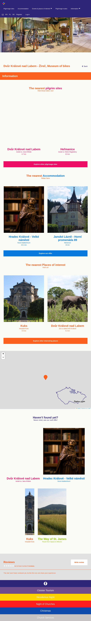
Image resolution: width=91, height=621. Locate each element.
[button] (45, 377)
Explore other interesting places (45, 341)
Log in (28, 14)
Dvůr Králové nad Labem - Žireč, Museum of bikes (37, 66)
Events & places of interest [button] (42, 9)
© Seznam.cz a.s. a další (85, 408)
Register (19, 14)
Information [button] (75, 9)
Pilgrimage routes (61, 9)
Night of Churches (45, 604)
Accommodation (23, 9)
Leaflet (78, 408)
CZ (3, 14)
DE (13, 14)
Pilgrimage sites (9, 9)
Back (85, 66)
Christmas (45, 610)
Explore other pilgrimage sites (45, 164)
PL (10, 14)
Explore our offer (45, 253)
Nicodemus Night (45, 597)
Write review (79, 562)
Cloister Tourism (45, 590)
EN (6, 14)
